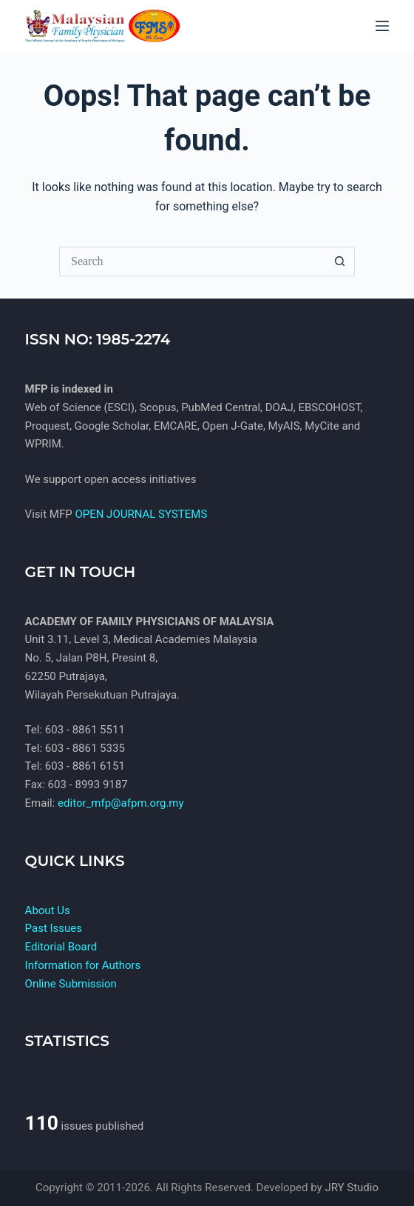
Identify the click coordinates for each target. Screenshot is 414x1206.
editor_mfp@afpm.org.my (121, 803)
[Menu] (382, 26)
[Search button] (340, 261)
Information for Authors (83, 965)
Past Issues (53, 928)
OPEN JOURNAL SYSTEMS (141, 514)
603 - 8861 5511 (85, 729)
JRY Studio (352, 1187)
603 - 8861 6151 (85, 766)
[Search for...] (192, 261)
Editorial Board (61, 946)
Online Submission (71, 983)
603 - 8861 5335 (85, 748)
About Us (47, 910)
